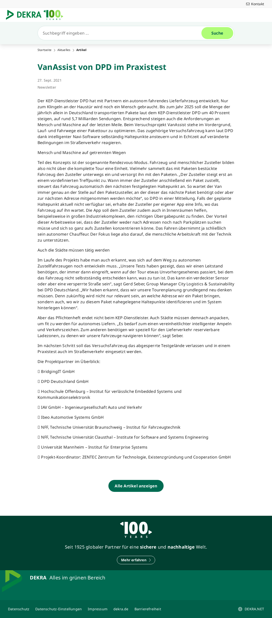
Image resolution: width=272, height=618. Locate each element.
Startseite (44, 50)
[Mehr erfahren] (136, 560)
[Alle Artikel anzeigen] (135, 486)
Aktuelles (64, 50)
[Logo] (36, 15)
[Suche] (121, 33)
